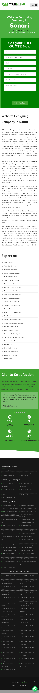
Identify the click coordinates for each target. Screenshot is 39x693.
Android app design (11, 330)
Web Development (10, 266)
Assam (20, 30)
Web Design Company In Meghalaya (8, 632)
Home (13, 30)
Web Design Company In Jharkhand (27, 610)
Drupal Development (11, 309)
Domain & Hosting (10, 348)
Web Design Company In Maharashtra (8, 626)
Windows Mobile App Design (14, 334)
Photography (8, 359)
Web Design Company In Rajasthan (27, 648)
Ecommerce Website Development (7, 485)
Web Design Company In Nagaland (8, 637)
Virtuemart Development (13, 319)
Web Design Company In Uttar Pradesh (8, 665)
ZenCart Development (12, 316)
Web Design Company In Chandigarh (27, 588)
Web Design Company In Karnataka (8, 615)
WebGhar (24, 682)
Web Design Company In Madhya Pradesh (27, 621)
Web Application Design (12, 294)
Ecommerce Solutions (7, 475)
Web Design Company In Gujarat (27, 599)
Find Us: (15, 685)
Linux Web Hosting (10, 355)
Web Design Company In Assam (27, 582)
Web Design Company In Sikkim (8, 654)
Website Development (26, 470)
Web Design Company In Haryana (8, 604)
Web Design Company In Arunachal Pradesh (8, 582)
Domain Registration (11, 351)
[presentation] (19, 97)
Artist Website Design (8, 505)
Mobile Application (10, 277)
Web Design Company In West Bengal (8, 671)
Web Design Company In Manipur (27, 626)
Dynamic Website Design (12, 287)
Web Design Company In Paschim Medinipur (8, 643)
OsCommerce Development (13, 323)
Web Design (8, 262)
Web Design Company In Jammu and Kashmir (8, 610)
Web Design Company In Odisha (27, 637)
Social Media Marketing (12, 341)
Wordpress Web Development (28, 494)
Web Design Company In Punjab (8, 648)
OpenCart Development (12, 312)
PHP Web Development (12, 298)
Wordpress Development (13, 305)
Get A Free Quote (20, 103)
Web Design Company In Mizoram (27, 632)
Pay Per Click (8, 344)
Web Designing (6, 470)
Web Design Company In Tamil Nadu (27, 654)
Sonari (27, 30)
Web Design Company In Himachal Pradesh (27, 604)
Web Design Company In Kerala (27, 615)
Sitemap (4, 681)
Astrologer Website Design (27, 505)
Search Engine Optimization (14, 337)
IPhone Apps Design (11, 326)
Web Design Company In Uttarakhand (27, 665)
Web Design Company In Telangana (8, 660)
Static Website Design (12, 280)
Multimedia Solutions (7, 472)
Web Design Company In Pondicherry (27, 643)
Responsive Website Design (13, 284)
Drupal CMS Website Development (26, 485)
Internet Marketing (10, 269)
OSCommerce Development (9, 494)
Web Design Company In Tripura (27, 660)
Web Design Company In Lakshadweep (8, 621)
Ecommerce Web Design (12, 291)
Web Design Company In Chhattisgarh (8, 593)
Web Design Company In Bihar (8, 588)
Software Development (12, 273)
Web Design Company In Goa (10, 597)
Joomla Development (11, 302)
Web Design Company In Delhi (27, 593)
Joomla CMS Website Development (26, 491)
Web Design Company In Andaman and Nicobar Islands (9, 577)
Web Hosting (24, 475)
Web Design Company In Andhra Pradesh (27, 577)
